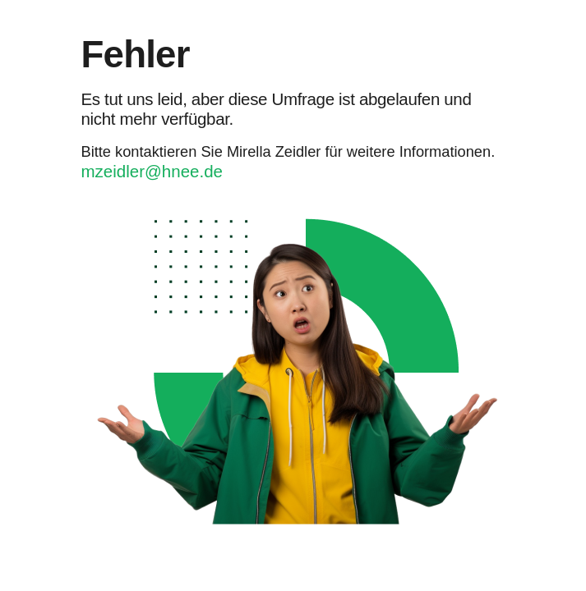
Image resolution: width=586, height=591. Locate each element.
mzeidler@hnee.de (152, 171)
